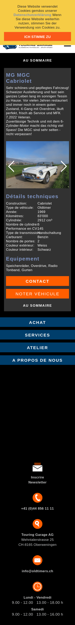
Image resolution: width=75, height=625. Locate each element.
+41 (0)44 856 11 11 (37, 508)
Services (37, 335)
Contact (37, 281)
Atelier (37, 347)
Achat (37, 322)
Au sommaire (37, 60)
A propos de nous (37, 360)
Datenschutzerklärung (32, 15)
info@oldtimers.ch (37, 571)
